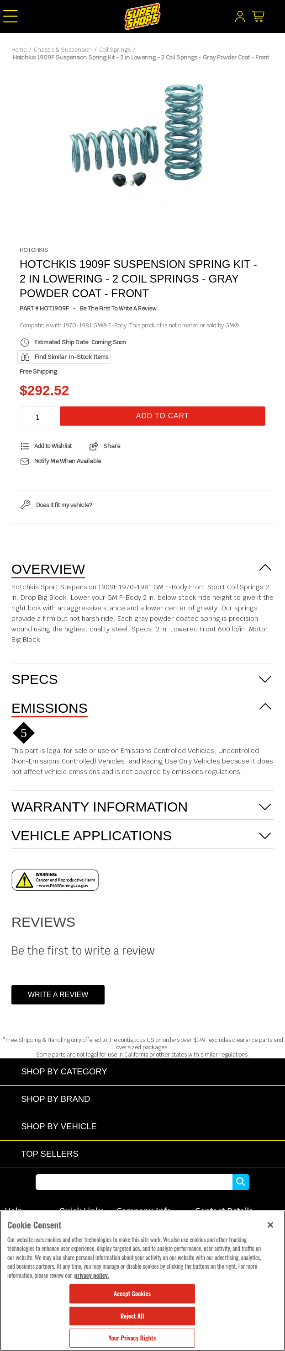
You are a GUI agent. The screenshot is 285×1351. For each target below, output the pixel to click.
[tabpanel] (142, 139)
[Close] (270, 1225)
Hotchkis (34, 250)
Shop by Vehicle (59, 1126)
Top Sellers (50, 1154)
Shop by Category (64, 1071)
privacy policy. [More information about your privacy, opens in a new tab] (91, 1275)
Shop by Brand (55, 1099)
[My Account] (240, 18)
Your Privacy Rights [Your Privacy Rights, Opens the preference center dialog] (132, 1337)
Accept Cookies (132, 1293)
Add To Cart (162, 416)
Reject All (132, 1315)
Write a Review (58, 995)
